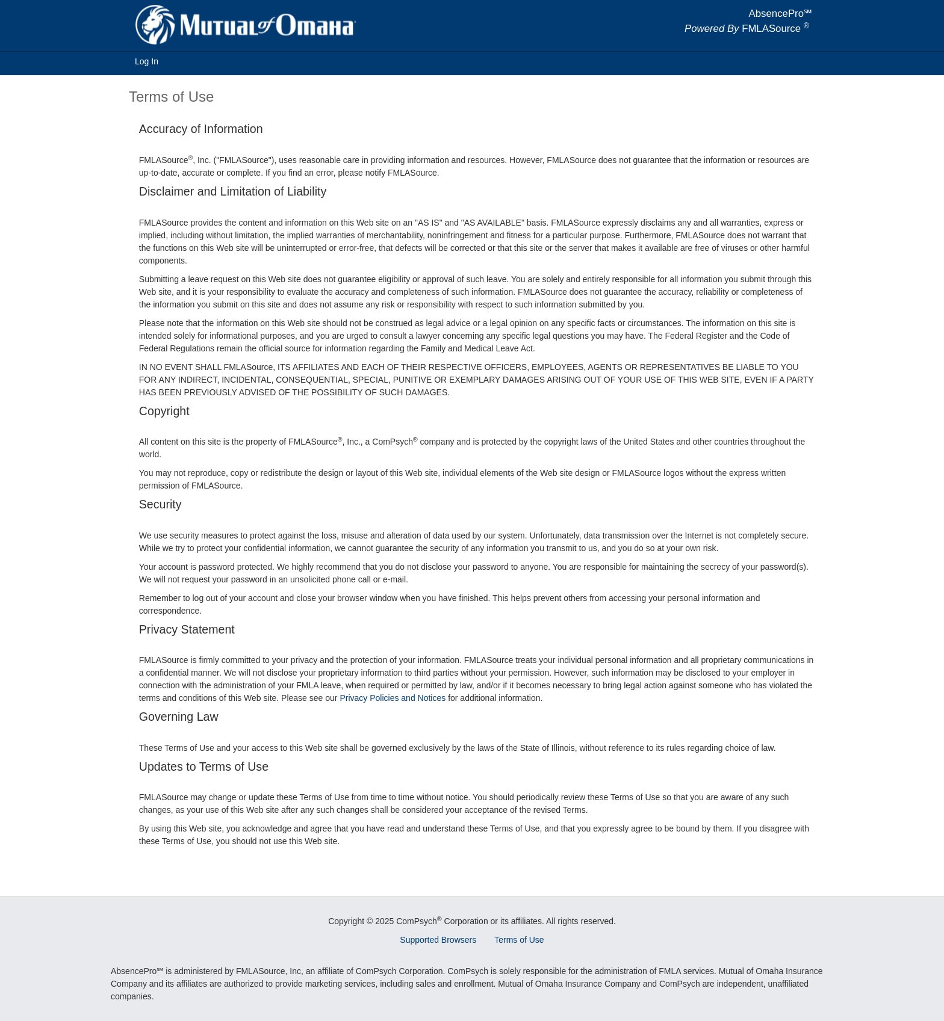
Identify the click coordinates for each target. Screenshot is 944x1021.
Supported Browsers (438, 940)
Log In (146, 61)
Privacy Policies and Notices (393, 698)
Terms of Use (519, 940)
